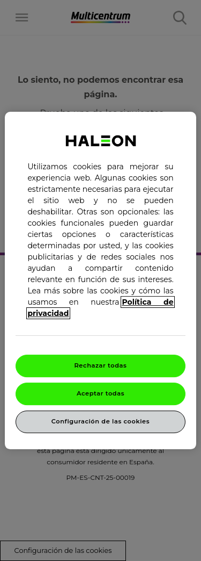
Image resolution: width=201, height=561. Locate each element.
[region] (100, 280)
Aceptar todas (100, 393)
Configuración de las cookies (100, 421)
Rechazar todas (100, 365)
